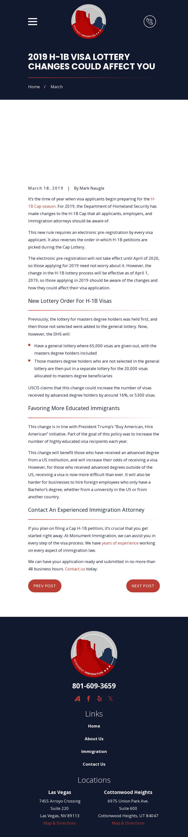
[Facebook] (88, 640)
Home (94, 668)
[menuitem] (35, 827)
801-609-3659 (94, 627)
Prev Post (45, 528)
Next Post (143, 528)
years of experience (120, 484)
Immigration (94, 693)
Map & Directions (59, 765)
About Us (94, 680)
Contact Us (94, 706)
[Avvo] (77, 640)
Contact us (75, 510)
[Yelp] (99, 640)
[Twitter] (110, 640)
